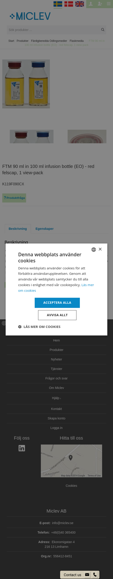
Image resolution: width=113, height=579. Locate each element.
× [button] (100, 249)
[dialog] (56, 289)
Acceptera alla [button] (57, 303)
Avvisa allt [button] (57, 315)
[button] (39, 327)
